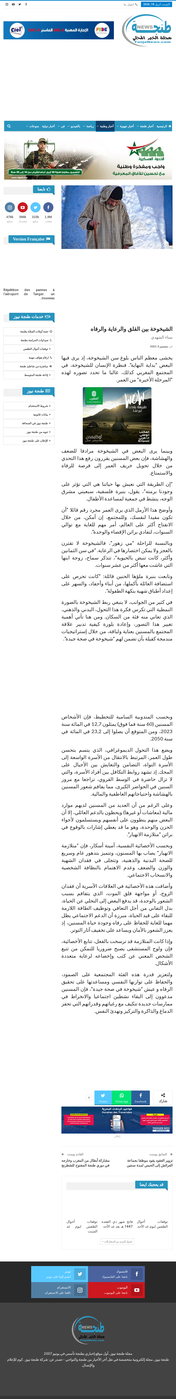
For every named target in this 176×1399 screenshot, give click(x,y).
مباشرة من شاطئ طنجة (36, 366)
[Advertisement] (88, 82)
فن (63, 126)
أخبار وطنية (107, 126)
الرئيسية (164, 126)
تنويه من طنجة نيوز (37, 432)
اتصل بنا (131, 4)
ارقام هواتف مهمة (40, 357)
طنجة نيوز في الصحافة (35, 423)
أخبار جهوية (127, 126)
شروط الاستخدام (38, 406)
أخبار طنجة (146, 126)
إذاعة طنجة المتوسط (36, 375)
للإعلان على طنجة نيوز (35, 440)
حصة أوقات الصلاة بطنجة (36, 331)
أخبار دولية (48, 126)
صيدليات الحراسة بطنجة (36, 340)
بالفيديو (75, 126)
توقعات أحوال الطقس (35, 349)
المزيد (35, 126)
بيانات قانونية (40, 414)
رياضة (90, 126)
